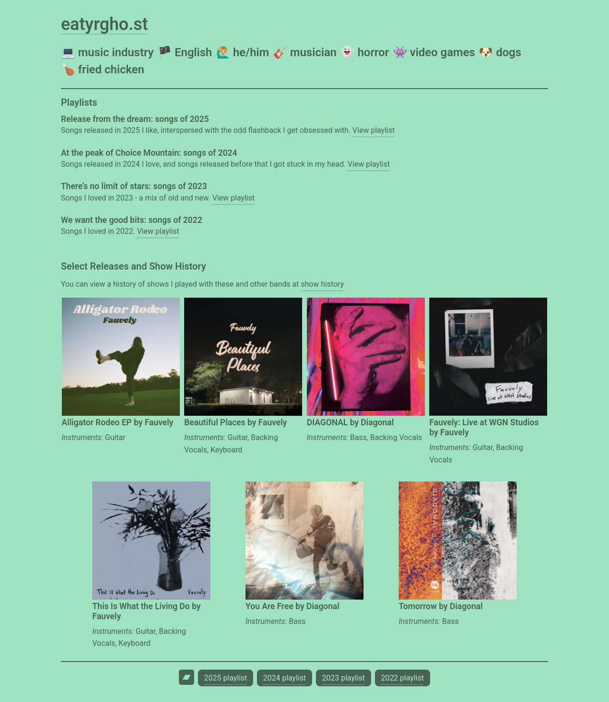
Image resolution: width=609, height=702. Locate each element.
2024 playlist (284, 677)
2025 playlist (225, 677)
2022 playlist (402, 677)
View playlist (374, 130)
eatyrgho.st (104, 24)
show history (322, 284)
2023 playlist (343, 677)
